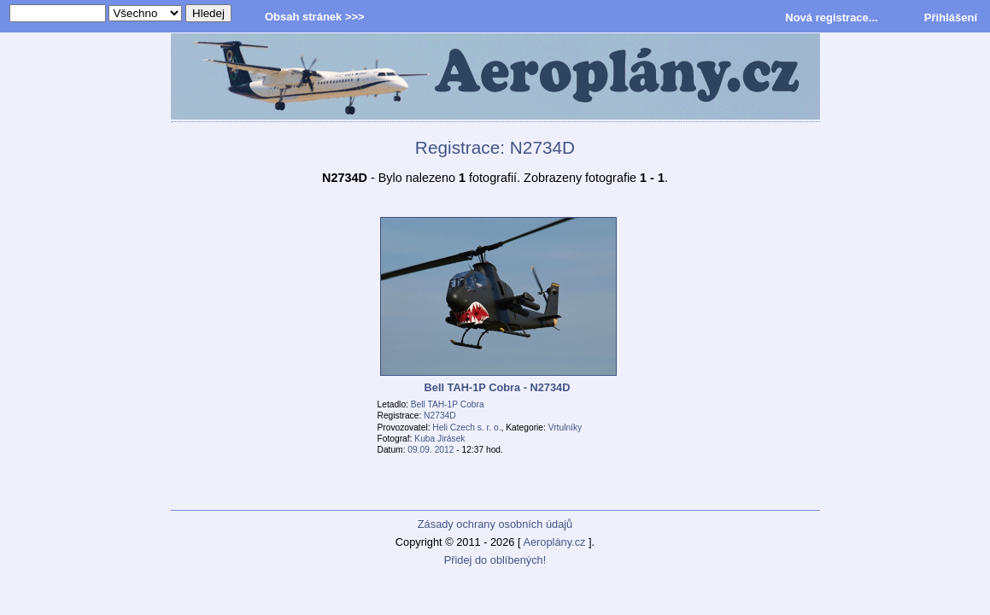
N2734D (440, 415)
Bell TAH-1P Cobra (447, 404)
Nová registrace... (831, 17)
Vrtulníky (565, 427)
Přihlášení (950, 17)
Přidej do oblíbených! (495, 560)
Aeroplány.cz (554, 542)
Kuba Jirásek (439, 438)
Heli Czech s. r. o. (466, 427)
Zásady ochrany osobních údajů (495, 524)
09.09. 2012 (430, 449)
